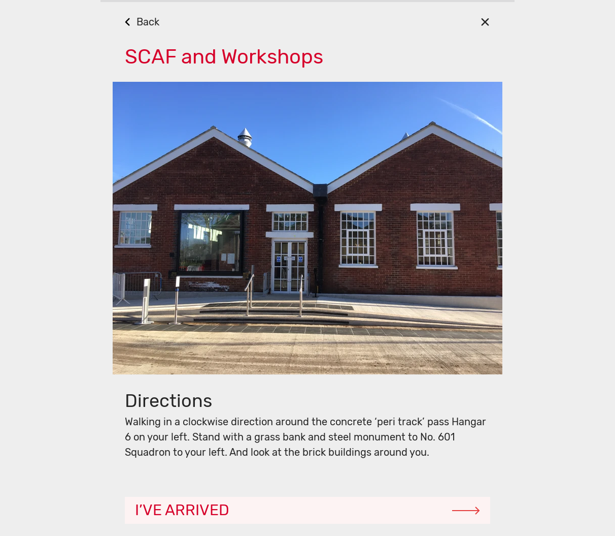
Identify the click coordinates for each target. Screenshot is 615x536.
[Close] (485, 21)
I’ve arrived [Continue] (182, 510)
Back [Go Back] (147, 22)
